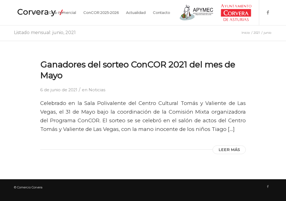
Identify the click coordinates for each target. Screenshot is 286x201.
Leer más (229, 149)
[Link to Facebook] (268, 12)
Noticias (97, 89)
